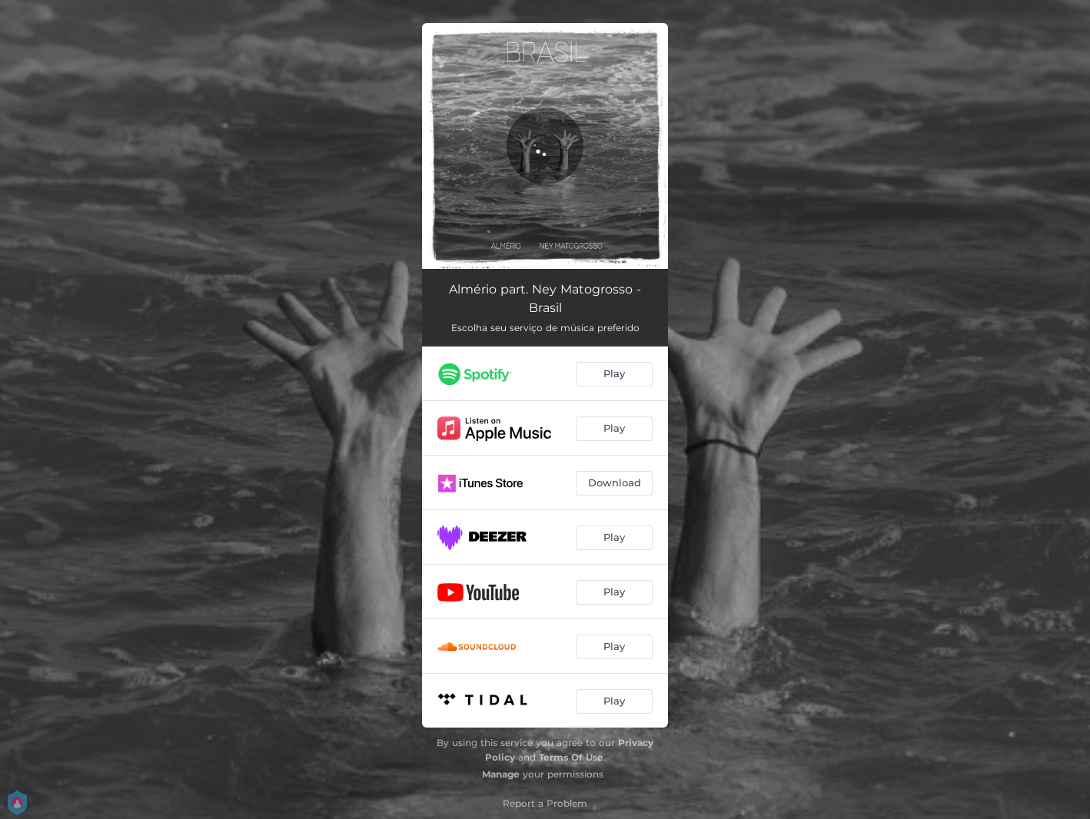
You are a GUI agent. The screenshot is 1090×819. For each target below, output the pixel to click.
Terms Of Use (571, 757)
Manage (501, 774)
